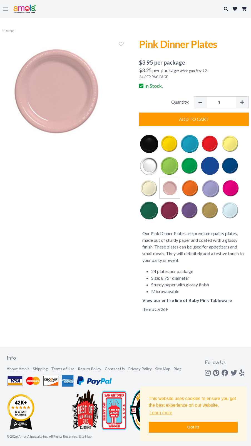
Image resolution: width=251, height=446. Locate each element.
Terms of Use (62, 368)
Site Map (162, 368)
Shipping (40, 368)
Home (8, 30)
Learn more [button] (161, 412)
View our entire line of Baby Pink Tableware (187, 300)
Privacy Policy (140, 368)
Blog (178, 368)
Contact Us (115, 368)
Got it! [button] (193, 427)
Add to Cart (194, 119)
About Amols (18, 368)
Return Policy (89, 368)
